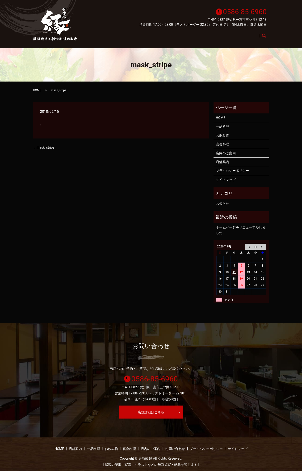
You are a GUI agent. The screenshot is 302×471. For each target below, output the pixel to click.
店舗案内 (148, 38)
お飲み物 (194, 38)
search (266, 38)
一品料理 (171, 38)
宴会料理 (217, 38)
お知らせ (222, 203)
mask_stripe (46, 147)
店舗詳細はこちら (151, 412)
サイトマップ (226, 179)
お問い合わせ (175, 449)
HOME (127, 38)
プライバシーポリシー (232, 171)
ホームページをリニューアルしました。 (240, 229)
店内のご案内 (244, 38)
